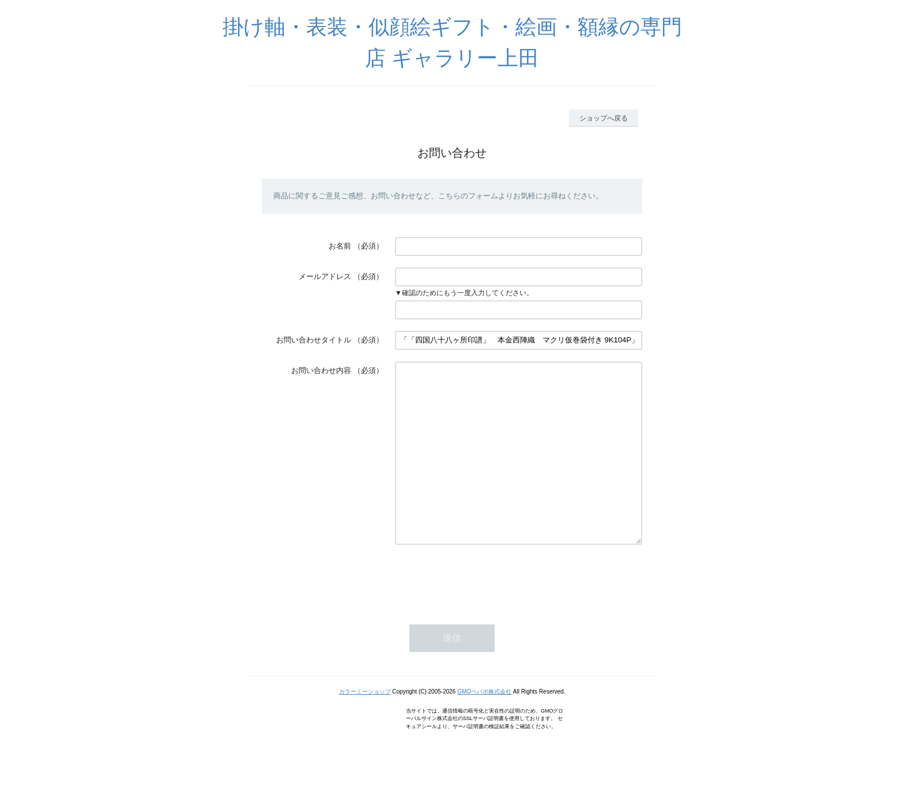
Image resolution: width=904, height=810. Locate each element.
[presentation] (482, 613)
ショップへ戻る (603, 118)
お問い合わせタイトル (313, 340)
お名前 (340, 246)
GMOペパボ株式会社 (484, 726)
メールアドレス (325, 276)
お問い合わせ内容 (321, 370)
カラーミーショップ (365, 726)
